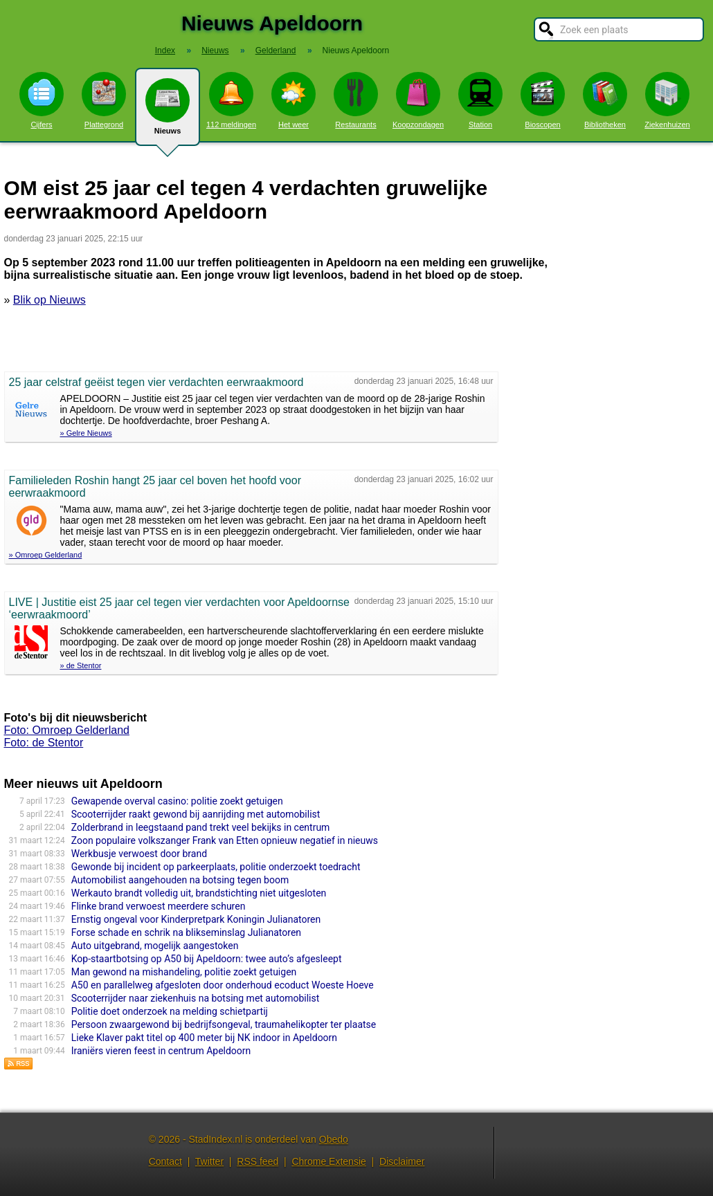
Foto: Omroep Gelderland (66, 730)
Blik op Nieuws (49, 300)
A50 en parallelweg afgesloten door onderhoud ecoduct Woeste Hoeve (222, 985)
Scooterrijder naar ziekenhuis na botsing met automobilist (195, 998)
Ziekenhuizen (666, 100)
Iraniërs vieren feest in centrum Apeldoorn (161, 1050)
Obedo (333, 1139)
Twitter (209, 1161)
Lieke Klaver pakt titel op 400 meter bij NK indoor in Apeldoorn (204, 1037)
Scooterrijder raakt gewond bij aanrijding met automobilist (196, 814)
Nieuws (167, 112)
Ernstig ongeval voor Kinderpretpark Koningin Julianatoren (196, 919)
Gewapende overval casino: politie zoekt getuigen (177, 801)
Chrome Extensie (328, 1161)
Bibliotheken (605, 100)
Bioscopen (543, 100)
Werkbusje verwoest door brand (139, 853)
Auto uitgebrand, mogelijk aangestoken (155, 945)
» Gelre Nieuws (86, 433)
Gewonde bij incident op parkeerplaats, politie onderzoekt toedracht (216, 866)
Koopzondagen (418, 100)
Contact (165, 1161)
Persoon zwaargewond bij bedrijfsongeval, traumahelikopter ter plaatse (224, 1024)
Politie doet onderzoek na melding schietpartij (169, 1011)
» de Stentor (81, 665)
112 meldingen (231, 100)
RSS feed (257, 1161)
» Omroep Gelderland (45, 555)
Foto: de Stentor (44, 742)
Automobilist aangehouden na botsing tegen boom (180, 879)
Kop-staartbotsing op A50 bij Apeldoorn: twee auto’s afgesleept (206, 958)
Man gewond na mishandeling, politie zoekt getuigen (184, 971)
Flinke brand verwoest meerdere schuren (158, 906)
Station (480, 100)
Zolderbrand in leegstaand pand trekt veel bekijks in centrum (200, 827)
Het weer (293, 100)
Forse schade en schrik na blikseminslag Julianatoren (186, 932)
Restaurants (356, 100)
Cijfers (41, 100)
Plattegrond (104, 100)
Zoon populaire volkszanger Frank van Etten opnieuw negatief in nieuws (224, 840)
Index (165, 50)
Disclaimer (401, 1161)
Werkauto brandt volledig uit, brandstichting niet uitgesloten (199, 893)
